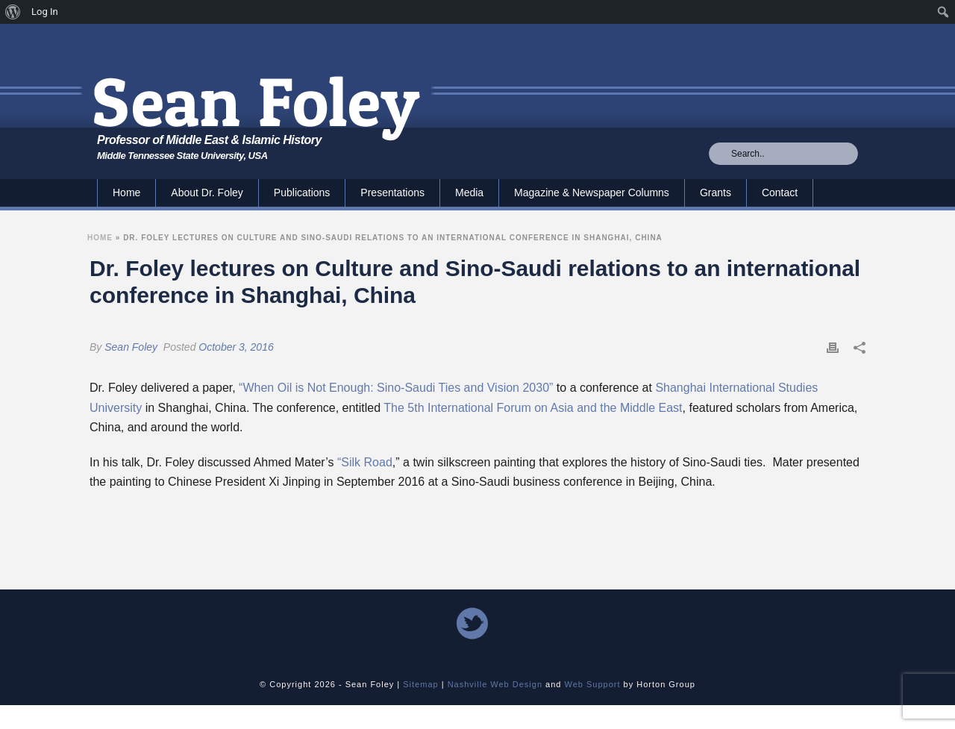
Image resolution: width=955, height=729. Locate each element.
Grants (715, 192)
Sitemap (420, 684)
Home (126, 192)
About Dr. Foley (207, 192)
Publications (302, 192)
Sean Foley (130, 347)
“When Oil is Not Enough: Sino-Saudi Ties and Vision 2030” (396, 387)
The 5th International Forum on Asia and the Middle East (532, 407)
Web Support (593, 684)
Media (469, 192)
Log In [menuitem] (44, 11)
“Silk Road (364, 462)
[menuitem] (13, 12)
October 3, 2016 (235, 347)
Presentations (392, 192)
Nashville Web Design (495, 684)
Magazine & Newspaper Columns (591, 192)
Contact (780, 192)
